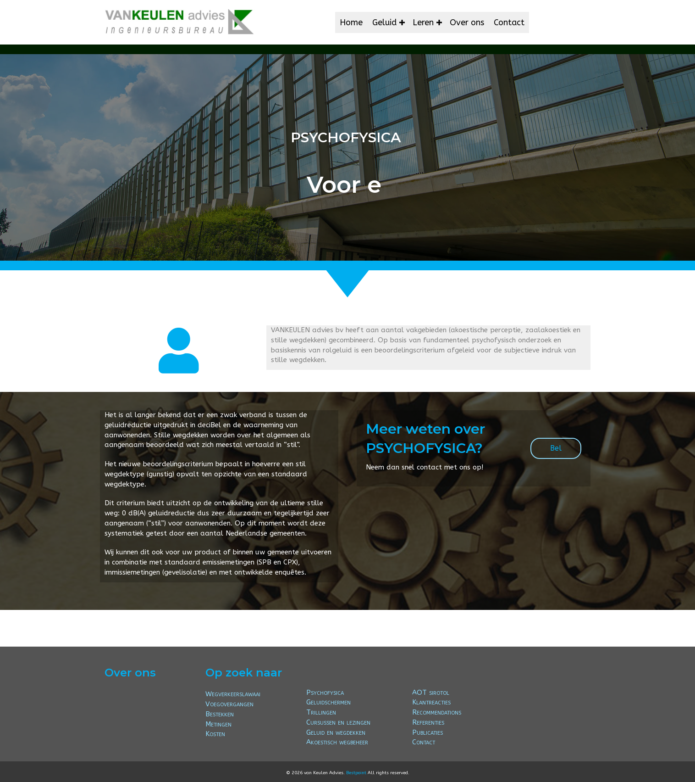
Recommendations (436, 712)
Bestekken (219, 714)
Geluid (384, 22)
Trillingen (321, 712)
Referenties (428, 722)
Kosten (215, 734)
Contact (509, 22)
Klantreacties (431, 702)
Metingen (218, 724)
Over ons (467, 22)
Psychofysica (325, 692)
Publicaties (427, 732)
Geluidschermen (328, 702)
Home (351, 22)
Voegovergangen (229, 704)
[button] (402, 22)
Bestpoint (356, 773)
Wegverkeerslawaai (232, 694)
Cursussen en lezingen (338, 722)
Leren (423, 22)
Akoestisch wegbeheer (337, 742)
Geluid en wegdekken (335, 732)
